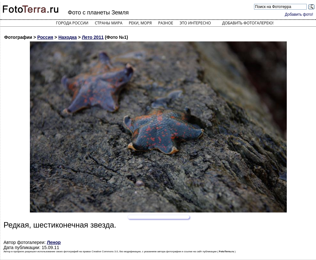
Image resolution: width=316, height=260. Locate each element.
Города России (72, 23)
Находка (67, 37)
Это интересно (195, 23)
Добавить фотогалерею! (248, 23)
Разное (165, 23)
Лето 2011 (93, 37)
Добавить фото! (299, 14)
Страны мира (108, 23)
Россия (45, 37)
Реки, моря (140, 23)
